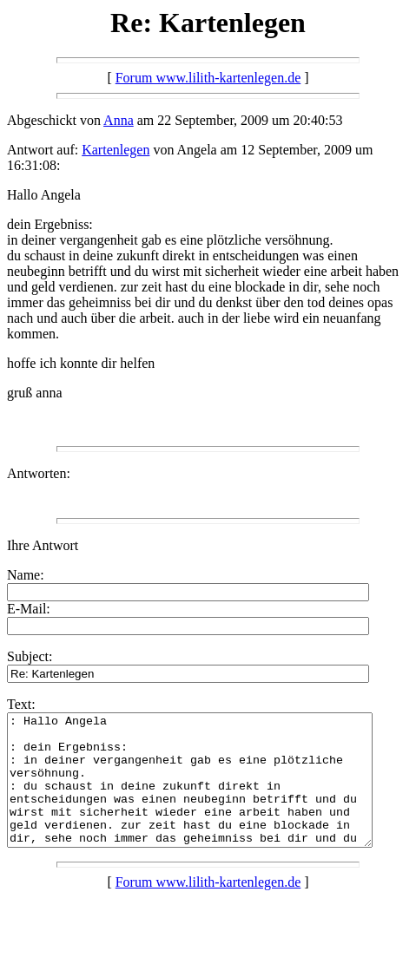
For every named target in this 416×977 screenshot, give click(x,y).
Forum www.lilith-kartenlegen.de (208, 77)
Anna (118, 120)
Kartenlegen (115, 149)
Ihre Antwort (42, 545)
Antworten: (38, 473)
